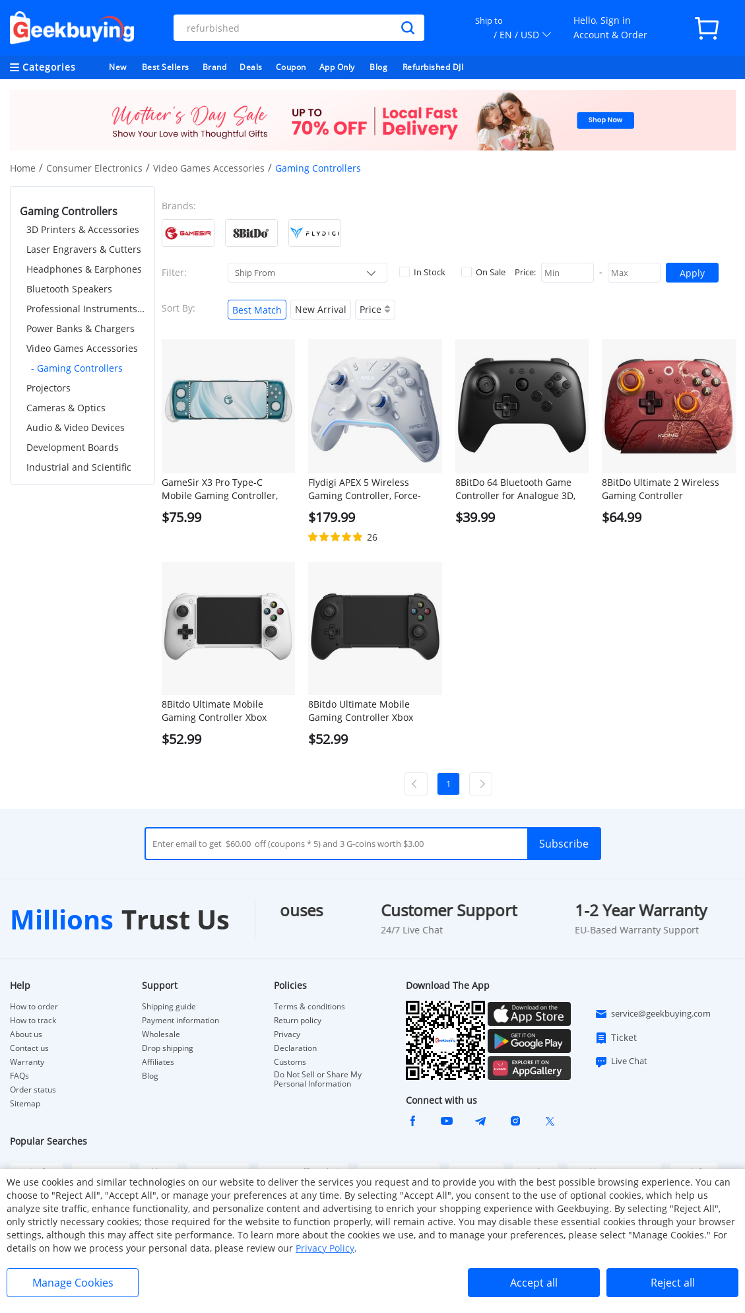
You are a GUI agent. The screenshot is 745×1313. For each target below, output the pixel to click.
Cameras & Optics (66, 407)
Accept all (534, 1282)
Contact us (29, 1048)
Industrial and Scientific (78, 467)
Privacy (287, 1034)
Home (23, 168)
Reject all (673, 1282)
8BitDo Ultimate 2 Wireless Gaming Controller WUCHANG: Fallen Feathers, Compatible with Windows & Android (664, 489)
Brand (215, 67)
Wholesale (161, 1034)
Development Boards (72, 447)
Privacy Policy (325, 1248)
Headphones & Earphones (84, 269)
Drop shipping (167, 1048)
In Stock (422, 272)
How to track (33, 1020)
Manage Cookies (72, 1282)
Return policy (297, 1020)
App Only (337, 67)
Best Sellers (165, 67)
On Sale (483, 272)
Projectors (48, 388)
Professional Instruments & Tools (85, 308)
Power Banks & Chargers (80, 328)
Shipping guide (169, 1006)
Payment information (180, 1020)
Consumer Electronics (94, 168)
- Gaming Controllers (77, 368)
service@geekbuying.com (653, 1014)
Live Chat (621, 1061)
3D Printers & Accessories (82, 229)
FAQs (19, 1076)
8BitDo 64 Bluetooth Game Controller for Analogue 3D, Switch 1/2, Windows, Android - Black (520, 489)
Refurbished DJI (433, 67)
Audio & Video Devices (75, 427)
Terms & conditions (309, 1006)
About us (26, 1034)
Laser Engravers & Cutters (83, 249)
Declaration (295, 1048)
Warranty (27, 1062)
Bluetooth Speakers (69, 289)
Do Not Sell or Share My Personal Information (318, 1079)
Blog (378, 67)
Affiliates (158, 1062)
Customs (290, 1062)
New (118, 67)
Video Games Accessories (209, 168)
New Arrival (320, 309)
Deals (251, 67)
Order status (33, 1089)
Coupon (291, 67)
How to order (34, 1006)
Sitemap (25, 1103)
